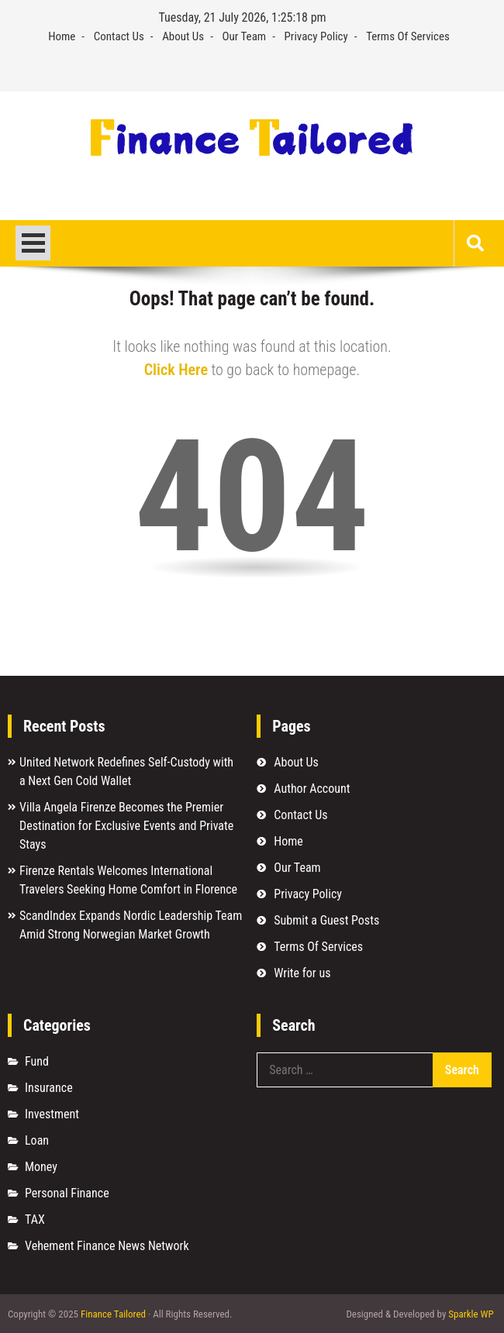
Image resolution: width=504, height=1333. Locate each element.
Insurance (49, 1087)
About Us (183, 36)
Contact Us (119, 36)
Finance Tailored (113, 1314)
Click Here (176, 369)
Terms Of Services (408, 36)
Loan (37, 1140)
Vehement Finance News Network (107, 1245)
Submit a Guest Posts (326, 920)
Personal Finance (67, 1193)
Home (61, 36)
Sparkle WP (470, 1314)
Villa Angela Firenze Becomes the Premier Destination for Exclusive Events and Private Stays (126, 826)
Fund (37, 1061)
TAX (35, 1219)
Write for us (302, 973)
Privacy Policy (316, 36)
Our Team (245, 36)
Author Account (312, 788)
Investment (52, 1114)
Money (41, 1166)
